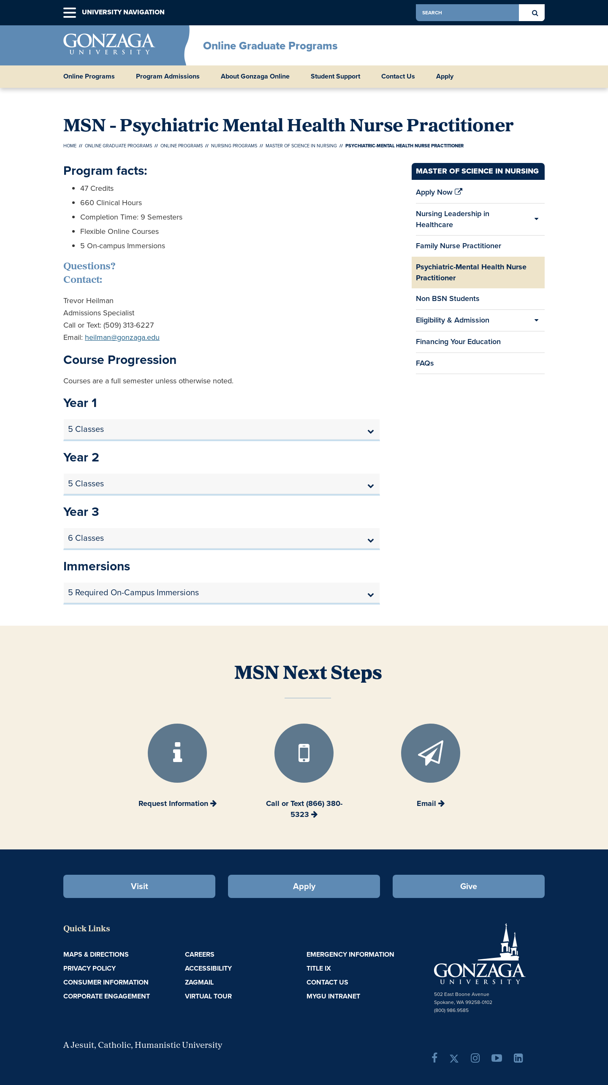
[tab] (222, 429)
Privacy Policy (89, 968)
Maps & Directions (96, 954)
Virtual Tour (208, 996)
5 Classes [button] (86, 429)
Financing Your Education (458, 344)
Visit (139, 886)
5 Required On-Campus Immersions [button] (133, 592)
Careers (199, 954)
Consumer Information (106, 982)
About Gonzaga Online (255, 76)
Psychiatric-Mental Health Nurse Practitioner (471, 272)
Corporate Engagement (106, 996)
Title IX (319, 968)
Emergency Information (350, 954)
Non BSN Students (448, 298)
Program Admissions (168, 76)
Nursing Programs (234, 145)
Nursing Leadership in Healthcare (452, 219)
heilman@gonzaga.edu (122, 337)
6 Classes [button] (86, 538)
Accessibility (208, 968)
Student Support (335, 76)
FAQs (425, 363)
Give (468, 886)
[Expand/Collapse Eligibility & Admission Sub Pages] (536, 320)
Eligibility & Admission (452, 320)
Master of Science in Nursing (301, 145)
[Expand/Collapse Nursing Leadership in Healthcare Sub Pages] (536, 219)
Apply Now (439, 194)
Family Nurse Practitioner (458, 245)
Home (69, 145)
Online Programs (181, 145)
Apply (444, 76)
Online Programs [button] (89, 76)
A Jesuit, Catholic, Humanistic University (142, 1046)
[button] (69, 13)
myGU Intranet (333, 996)
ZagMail (199, 982)
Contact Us (398, 76)
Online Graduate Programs (270, 46)
